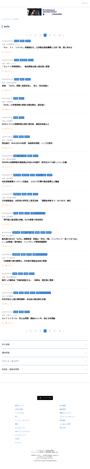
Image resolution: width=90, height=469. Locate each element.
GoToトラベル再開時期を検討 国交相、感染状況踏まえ (25, 124)
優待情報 (6, 353)
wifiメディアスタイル (22, 431)
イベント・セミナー (10, 361)
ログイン (85, 3)
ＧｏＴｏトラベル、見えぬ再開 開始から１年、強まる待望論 (28, 318)
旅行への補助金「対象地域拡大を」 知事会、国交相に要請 (27, 280)
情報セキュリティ (66, 413)
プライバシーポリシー (67, 417)
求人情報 (6, 344)
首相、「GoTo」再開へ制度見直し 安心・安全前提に (25, 86)
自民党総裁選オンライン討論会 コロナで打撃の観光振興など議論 (30, 182)
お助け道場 (19, 409)
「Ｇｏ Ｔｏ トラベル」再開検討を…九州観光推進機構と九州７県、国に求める (37, 47)
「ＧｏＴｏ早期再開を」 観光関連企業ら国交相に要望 (25, 67)
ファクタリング (20, 435)
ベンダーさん (19, 413)
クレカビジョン (20, 428)
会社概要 (63, 405)
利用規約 (63, 420)
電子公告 (63, 428)
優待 (16, 424)
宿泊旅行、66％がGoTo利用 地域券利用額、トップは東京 (27, 143)
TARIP (17, 439)
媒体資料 (63, 409)
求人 (16, 417)
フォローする (47, 398)
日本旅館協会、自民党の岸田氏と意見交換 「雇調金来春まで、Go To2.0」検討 (36, 201)
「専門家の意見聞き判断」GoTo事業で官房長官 (22, 220)
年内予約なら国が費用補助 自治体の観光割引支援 (24, 299)
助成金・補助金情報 (10, 369)
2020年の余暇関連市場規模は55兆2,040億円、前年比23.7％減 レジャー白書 (34, 162)
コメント (9, 52)
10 (60, 35)
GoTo (16, 19)
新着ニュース (19, 405)
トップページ (6, 19)
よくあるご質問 (65, 424)
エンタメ (18, 442)
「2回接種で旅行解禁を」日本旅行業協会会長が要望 (24, 261)
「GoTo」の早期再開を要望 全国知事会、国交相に (23, 105)
